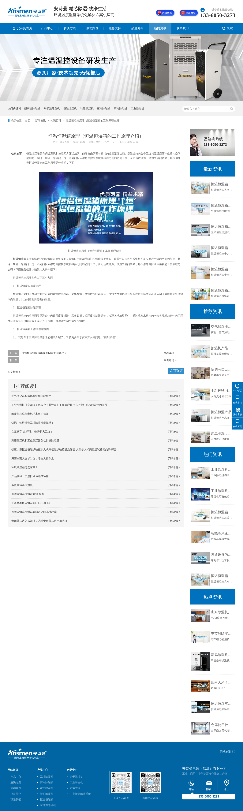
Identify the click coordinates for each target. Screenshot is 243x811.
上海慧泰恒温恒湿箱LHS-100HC (30, 502)
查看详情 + (170, 353)
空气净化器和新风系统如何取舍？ (31, 395)
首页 (27, 120)
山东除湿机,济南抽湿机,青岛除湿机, (222, 612)
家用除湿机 (103, 108)
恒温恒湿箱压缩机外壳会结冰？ (222, 512)
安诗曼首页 (24, 28)
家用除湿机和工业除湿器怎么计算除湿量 (35, 440)
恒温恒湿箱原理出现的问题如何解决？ (44, 353)
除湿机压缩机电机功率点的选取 (30, 413)
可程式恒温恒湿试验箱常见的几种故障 (34, 511)
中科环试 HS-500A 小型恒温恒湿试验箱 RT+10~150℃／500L (222, 391)
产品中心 (47, 28)
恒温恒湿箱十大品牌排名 (222, 269)
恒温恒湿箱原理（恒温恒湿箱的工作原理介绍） (94, 120)
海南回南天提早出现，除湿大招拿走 (32, 458)
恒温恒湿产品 (221, 412)
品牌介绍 (137, 28)
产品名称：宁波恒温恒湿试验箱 (30, 476)
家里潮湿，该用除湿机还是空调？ (222, 433)
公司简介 (15, 793)
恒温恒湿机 (70, 108)
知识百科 (55, 120)
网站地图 (225, 751)
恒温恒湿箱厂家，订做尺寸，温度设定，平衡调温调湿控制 (222, 184)
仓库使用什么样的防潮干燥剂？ (222, 725)
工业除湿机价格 (222, 469)
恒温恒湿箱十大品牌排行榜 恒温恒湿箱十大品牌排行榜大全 (222, 248)
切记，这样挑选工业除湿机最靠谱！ (32, 422)
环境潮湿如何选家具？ (24, 467)
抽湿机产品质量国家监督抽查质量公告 (222, 348)
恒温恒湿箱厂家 (222, 205)
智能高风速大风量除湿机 (222, 533)
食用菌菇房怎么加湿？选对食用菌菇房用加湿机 (39, 520)
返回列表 (176, 371)
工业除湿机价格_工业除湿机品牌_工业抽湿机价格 (222, 491)
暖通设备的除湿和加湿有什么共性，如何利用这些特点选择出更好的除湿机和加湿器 (222, 554)
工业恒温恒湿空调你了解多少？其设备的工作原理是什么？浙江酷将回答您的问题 (59, 404)
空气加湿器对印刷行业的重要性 (222, 327)
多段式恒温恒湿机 (22, 485)
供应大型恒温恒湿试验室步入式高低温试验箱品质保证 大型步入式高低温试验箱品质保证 (63, 449)
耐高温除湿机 (32, 108)
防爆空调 (75, 788)
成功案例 (92, 28)
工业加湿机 (76, 782)
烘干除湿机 (76, 776)
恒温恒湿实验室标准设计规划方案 (222, 703)
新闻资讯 (160, 28)
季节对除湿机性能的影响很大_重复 (222, 633)
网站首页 (13, 769)
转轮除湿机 (87, 108)
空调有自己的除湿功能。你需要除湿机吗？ (222, 369)
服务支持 (115, 28)
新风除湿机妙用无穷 (222, 655)
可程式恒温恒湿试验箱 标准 (27, 494)
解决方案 (70, 28)
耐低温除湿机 (52, 108)
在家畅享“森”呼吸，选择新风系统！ (32, 431)
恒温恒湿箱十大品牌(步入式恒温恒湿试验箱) (222, 290)
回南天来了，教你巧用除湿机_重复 (222, 682)
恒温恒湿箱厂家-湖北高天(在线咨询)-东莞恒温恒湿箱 (222, 227)
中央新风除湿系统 (80, 793)
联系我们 (183, 28)
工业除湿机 (137, 108)
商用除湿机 (120, 108)
